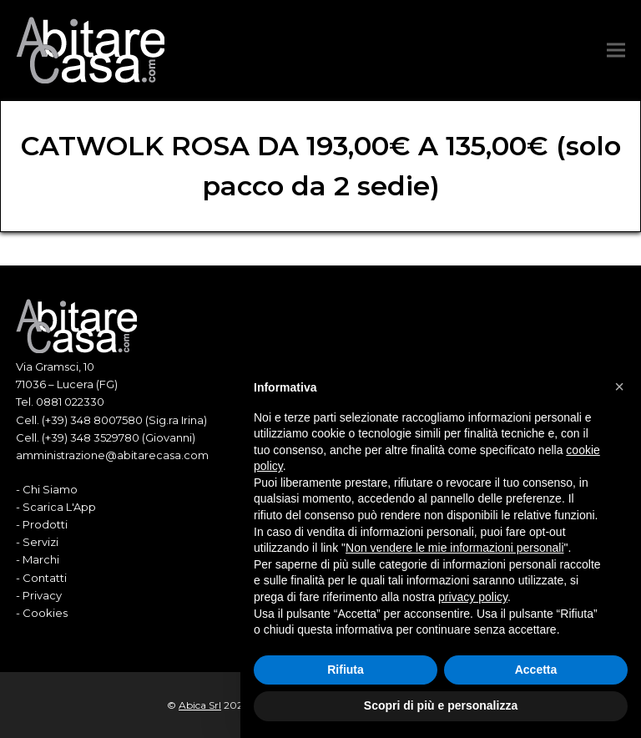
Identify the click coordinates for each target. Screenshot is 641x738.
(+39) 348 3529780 (90, 437)
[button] (616, 50)
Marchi (41, 559)
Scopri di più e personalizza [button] (440, 705)
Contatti (45, 577)
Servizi (40, 541)
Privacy (42, 595)
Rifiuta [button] (345, 669)
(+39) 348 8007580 (92, 420)
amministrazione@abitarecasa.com (112, 455)
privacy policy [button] (472, 597)
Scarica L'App (59, 506)
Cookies (45, 612)
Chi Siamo (50, 489)
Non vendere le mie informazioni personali (454, 547)
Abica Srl (200, 705)
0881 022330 (70, 401)
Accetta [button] (536, 669)
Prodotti (45, 524)
